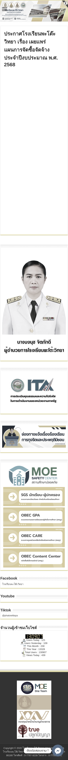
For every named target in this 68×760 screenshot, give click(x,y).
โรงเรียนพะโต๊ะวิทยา (12, 584)
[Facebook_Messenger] (58, 750)
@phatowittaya (10, 615)
